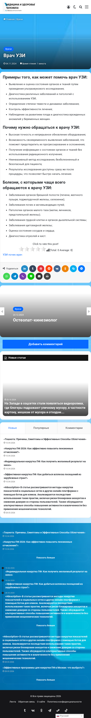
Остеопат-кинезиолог (35, 320)
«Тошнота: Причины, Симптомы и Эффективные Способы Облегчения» (45, 439)
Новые (12, 427)
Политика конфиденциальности (64, 701)
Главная (9, 19)
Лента (13, 701)
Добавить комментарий (46, 344)
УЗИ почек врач (12, 254)
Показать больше (45, 557)
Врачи (19, 19)
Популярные (41, 427)
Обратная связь (26, 701)
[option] (45, 311)
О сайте (41, 701)
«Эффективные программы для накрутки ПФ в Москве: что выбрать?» (44, 667)
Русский (63, 716)
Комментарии (74, 427)
